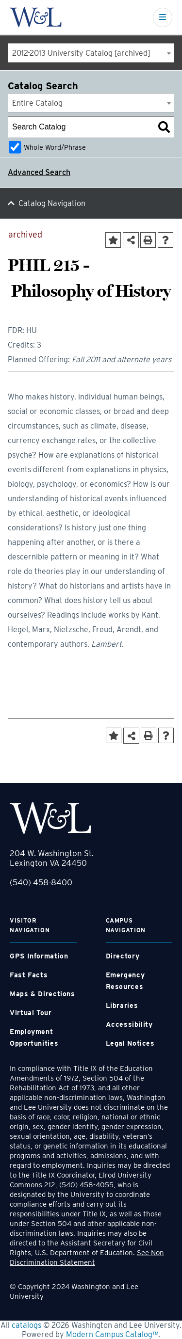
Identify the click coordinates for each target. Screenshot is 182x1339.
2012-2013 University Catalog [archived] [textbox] (81, 53)
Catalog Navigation (51, 203)
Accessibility (129, 1024)
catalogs (26, 1325)
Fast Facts (29, 975)
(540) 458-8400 (41, 882)
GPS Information (39, 956)
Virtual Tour (31, 1013)
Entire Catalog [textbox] (37, 103)
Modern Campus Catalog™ (112, 1334)
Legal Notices (130, 1043)
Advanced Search (39, 172)
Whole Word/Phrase (55, 147)
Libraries (122, 1005)
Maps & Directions (42, 994)
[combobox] (91, 53)
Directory (123, 956)
